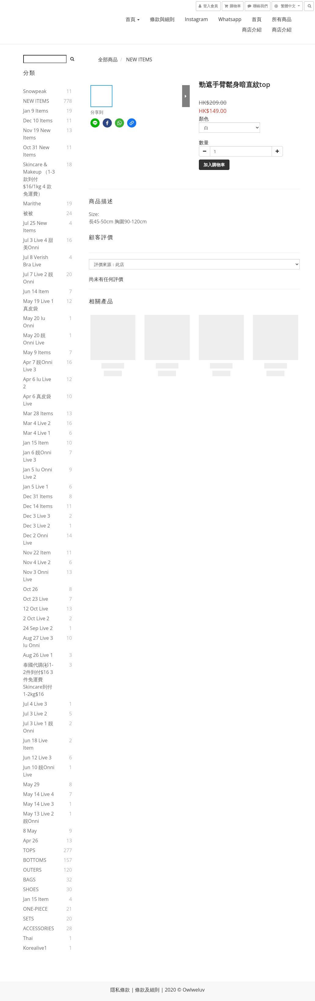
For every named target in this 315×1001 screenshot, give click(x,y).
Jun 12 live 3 (37, 757)
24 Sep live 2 (38, 628)
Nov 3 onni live (36, 576)
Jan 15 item (36, 442)
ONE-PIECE (35, 909)
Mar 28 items (38, 413)
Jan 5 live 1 (36, 486)
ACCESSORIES (38, 928)
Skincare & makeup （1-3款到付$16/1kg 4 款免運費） (39, 179)
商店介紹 (252, 29)
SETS (28, 918)
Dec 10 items (38, 120)
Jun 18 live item (35, 744)
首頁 (133, 19)
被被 (28, 213)
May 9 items (37, 352)
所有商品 (281, 19)
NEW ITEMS (36, 101)
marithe (32, 203)
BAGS (29, 879)
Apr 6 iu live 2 (37, 383)
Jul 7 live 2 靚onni (38, 278)
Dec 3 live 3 (36, 516)
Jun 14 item (36, 291)
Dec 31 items (38, 496)
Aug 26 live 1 (38, 655)
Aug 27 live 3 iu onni (38, 642)
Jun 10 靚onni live (39, 771)
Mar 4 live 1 (37, 433)
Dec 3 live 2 (36, 525)
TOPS (29, 850)
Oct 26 (30, 589)
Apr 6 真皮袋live (37, 400)
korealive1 (35, 948)
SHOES (31, 889)
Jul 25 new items (35, 227)
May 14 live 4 (38, 794)
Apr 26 (30, 840)
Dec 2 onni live (35, 539)
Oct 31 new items (36, 151)
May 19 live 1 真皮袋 (38, 305)
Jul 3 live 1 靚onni (38, 727)
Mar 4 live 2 (37, 423)
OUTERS (32, 869)
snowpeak (35, 91)
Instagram (196, 19)
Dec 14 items (38, 506)
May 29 (31, 784)
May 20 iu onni (34, 322)
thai (28, 938)
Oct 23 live (35, 599)
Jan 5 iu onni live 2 (37, 473)
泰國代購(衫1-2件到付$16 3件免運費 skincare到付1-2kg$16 (38, 679)
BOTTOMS (34, 860)
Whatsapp (229, 19)
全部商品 (108, 59)
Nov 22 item (37, 552)
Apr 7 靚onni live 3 (38, 366)
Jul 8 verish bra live (35, 261)
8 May (30, 830)
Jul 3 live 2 (35, 713)
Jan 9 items (35, 110)
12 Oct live (35, 608)
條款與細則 (162, 19)
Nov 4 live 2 (37, 562)
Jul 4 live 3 (35, 703)
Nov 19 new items (37, 134)
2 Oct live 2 (36, 618)
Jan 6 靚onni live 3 (37, 456)
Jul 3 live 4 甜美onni (38, 244)
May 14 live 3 (38, 804)
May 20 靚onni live (34, 339)
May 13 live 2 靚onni (38, 817)
